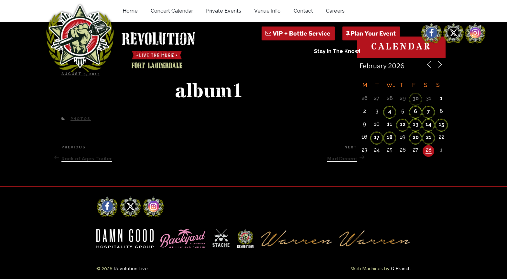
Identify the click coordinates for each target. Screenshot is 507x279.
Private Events (223, 11)
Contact (303, 11)
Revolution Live (131, 268)
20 (416, 137)
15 (441, 124)
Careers (335, 11)
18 (390, 137)
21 (428, 137)
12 (402, 124)
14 (428, 124)
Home (130, 11)
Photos (80, 119)
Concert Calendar (172, 11)
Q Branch (401, 268)
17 (377, 137)
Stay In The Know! (337, 51)
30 (416, 98)
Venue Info (267, 11)
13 (415, 124)
